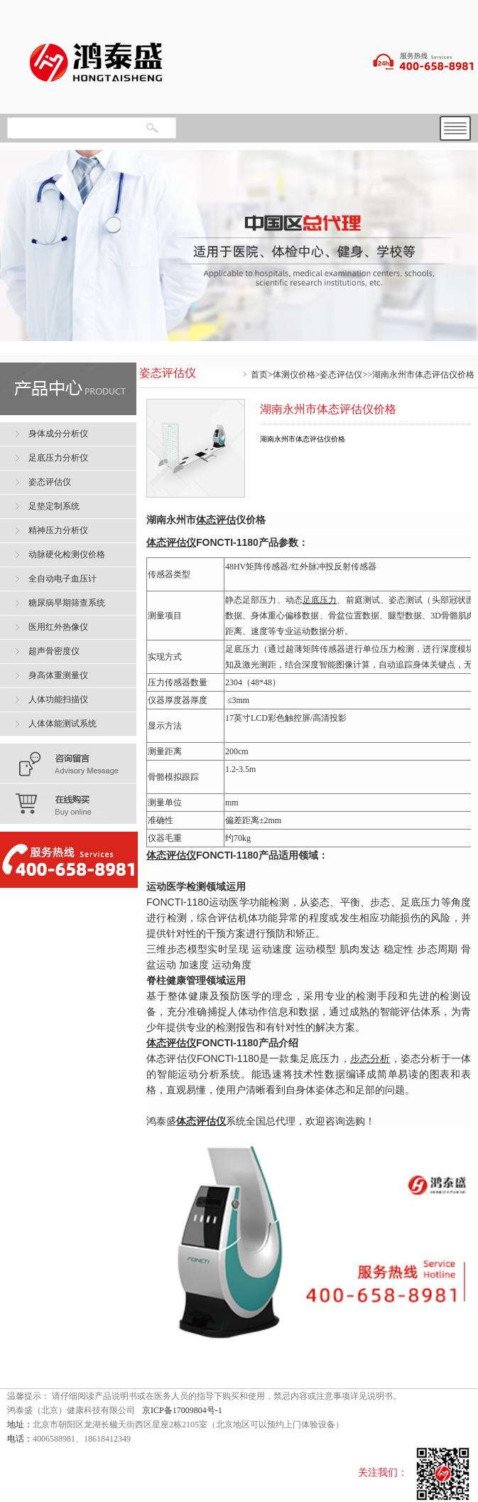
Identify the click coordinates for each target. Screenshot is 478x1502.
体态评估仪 (171, 855)
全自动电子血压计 (62, 579)
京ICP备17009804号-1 (182, 1410)
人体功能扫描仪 (58, 699)
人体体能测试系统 (62, 724)
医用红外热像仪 (58, 627)
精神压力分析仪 (58, 530)
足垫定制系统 (54, 506)
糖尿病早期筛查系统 (66, 603)
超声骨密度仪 (54, 651)
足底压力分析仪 (58, 458)
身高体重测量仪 (58, 675)
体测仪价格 (294, 375)
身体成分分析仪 (58, 434)
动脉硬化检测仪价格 (66, 554)
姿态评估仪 (341, 375)
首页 (259, 375)
